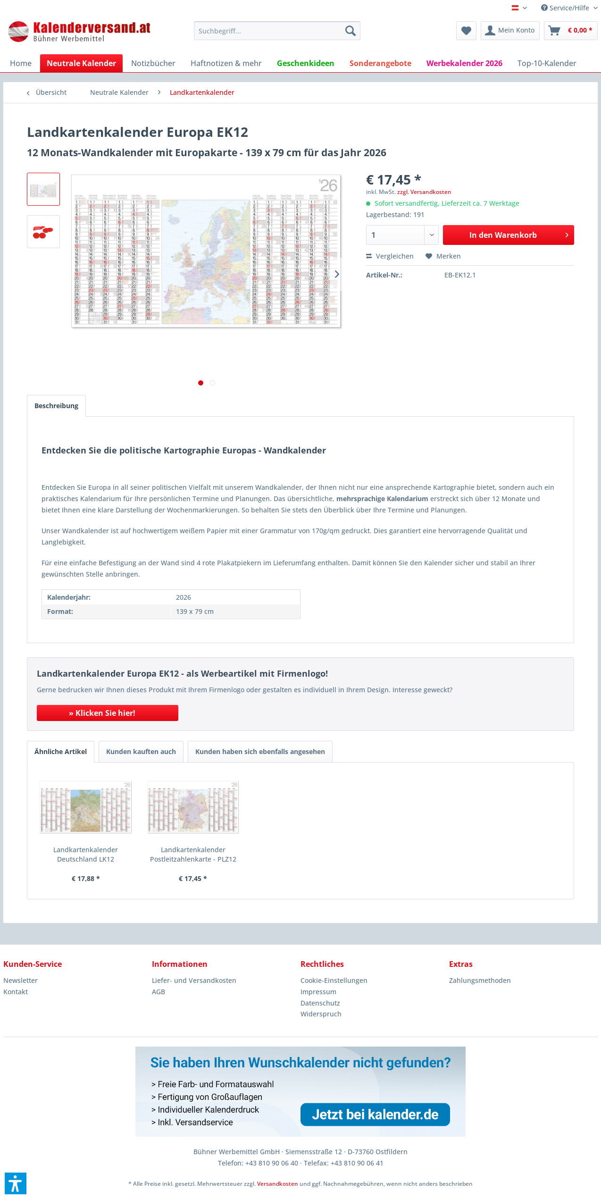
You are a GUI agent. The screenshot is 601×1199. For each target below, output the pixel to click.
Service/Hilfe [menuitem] (566, 7)
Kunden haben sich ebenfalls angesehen (260, 751)
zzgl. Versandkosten (424, 192)
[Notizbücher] (153, 63)
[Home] (20, 63)
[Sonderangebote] (380, 63)
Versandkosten (277, 1184)
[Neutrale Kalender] (81, 63)
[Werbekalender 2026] (464, 63)
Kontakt (15, 991)
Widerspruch (321, 1013)
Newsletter (20, 980)
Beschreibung (56, 405)
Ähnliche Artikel (60, 751)
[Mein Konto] (510, 30)
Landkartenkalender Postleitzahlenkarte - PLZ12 (193, 854)
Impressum (318, 991)
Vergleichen (390, 256)
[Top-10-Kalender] (547, 63)
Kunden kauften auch (141, 751)
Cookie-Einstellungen (333, 980)
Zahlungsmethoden (480, 980)
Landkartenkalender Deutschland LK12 (85, 854)
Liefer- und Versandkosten (194, 980)
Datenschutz (320, 1002)
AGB (158, 991)
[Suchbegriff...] (277, 30)
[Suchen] (350, 30)
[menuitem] (277, 30)
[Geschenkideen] (305, 63)
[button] (15, 1183)
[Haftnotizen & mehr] (226, 63)
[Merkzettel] (466, 30)
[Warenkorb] (571, 30)
